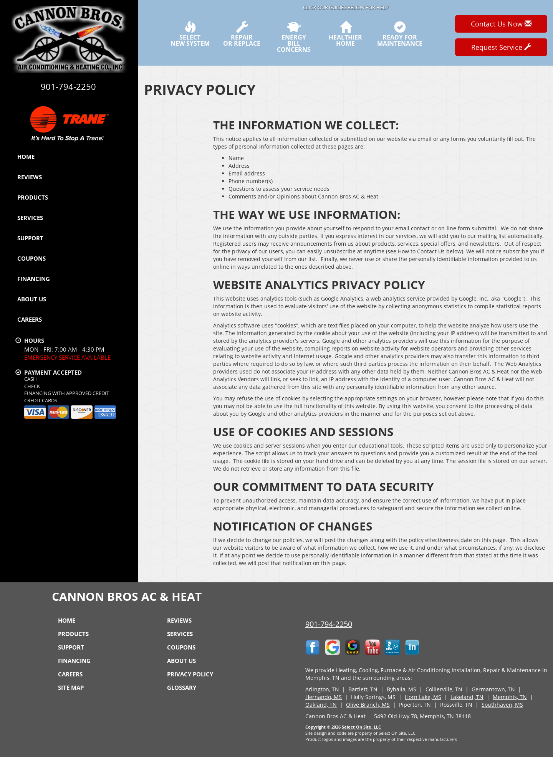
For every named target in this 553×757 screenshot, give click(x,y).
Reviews (29, 177)
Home (26, 156)
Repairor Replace (241, 33)
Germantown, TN (493, 689)
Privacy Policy (190, 674)
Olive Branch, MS (368, 704)
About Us (31, 299)
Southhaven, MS (502, 704)
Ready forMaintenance (399, 33)
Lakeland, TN (466, 697)
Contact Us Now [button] (501, 23)
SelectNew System (190, 33)
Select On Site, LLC (361, 727)
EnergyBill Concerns (293, 37)
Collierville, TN (444, 689)
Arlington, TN (322, 689)
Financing (33, 279)
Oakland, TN (321, 704)
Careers (29, 319)
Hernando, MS (323, 697)
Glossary (181, 687)
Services (30, 217)
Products (32, 197)
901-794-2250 (328, 624)
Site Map (71, 687)
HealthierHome (345, 33)
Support (30, 238)
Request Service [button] (501, 47)
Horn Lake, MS (423, 697)
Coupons (31, 258)
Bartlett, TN (362, 689)
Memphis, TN (510, 697)
